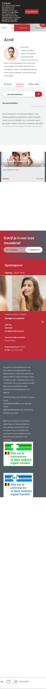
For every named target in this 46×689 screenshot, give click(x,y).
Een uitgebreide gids (11, 345)
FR (2, 682)
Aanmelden (24, 681)
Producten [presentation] (20, 84)
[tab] (8, 84)
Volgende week (10, 473)
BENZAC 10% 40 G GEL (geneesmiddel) (23, 238)
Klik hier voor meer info (9, 21)
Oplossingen (40, 28)
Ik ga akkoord (32, 12)
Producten (23, 28)
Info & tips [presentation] (7, 84)
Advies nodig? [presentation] (33, 84)
